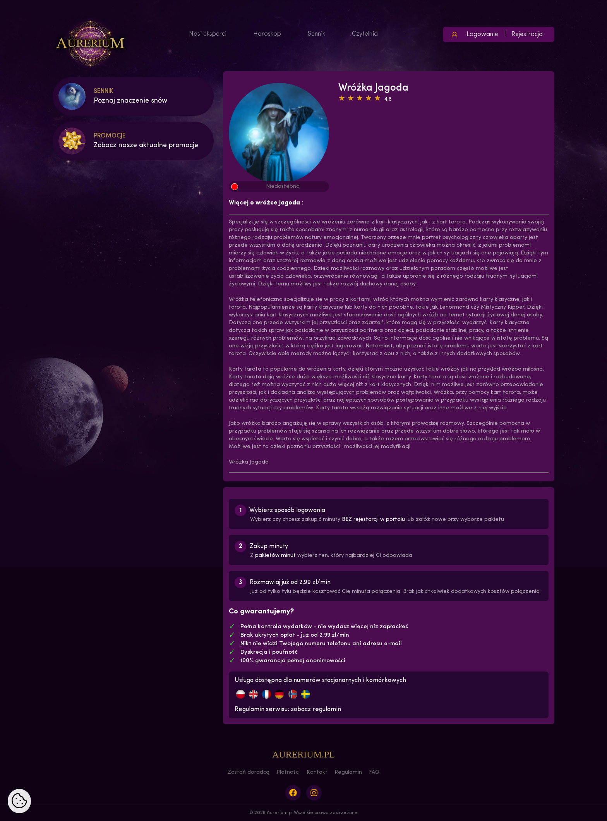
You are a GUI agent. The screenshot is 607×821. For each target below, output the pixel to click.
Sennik (316, 34)
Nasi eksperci (207, 34)
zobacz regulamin (316, 709)
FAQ (374, 772)
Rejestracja (527, 34)
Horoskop (267, 34)
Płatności (288, 772)
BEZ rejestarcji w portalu (373, 519)
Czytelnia (365, 34)
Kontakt (317, 772)
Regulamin (348, 772)
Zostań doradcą (248, 772)
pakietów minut (275, 555)
